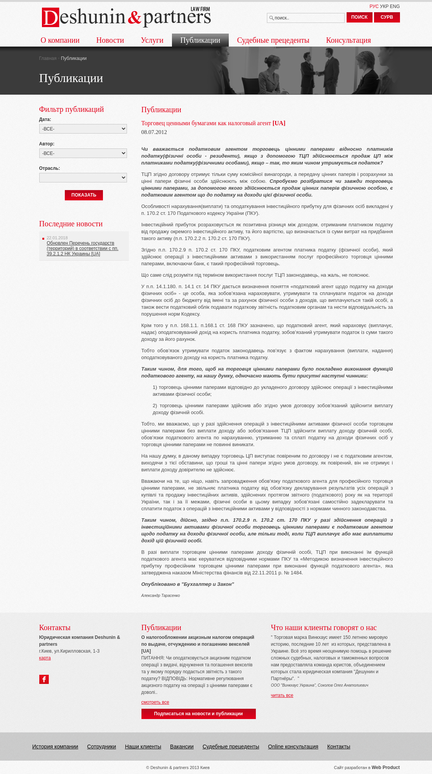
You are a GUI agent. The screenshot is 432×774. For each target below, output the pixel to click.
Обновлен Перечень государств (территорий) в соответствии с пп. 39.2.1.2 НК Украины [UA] (83, 248)
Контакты (338, 746)
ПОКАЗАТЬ (83, 195)
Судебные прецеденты (273, 40)
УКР (384, 6)
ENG (395, 6)
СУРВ (387, 17)
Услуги (152, 40)
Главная (48, 58)
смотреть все (155, 702)
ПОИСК (359, 17)
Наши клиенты (143, 746)
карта (45, 658)
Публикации (200, 40)
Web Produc (385, 767)
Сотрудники (101, 746)
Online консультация (293, 746)
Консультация (348, 40)
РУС (374, 6)
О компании (60, 40)
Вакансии (182, 746)
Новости (110, 40)
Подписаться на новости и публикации (198, 713)
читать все (282, 695)
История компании (55, 746)
